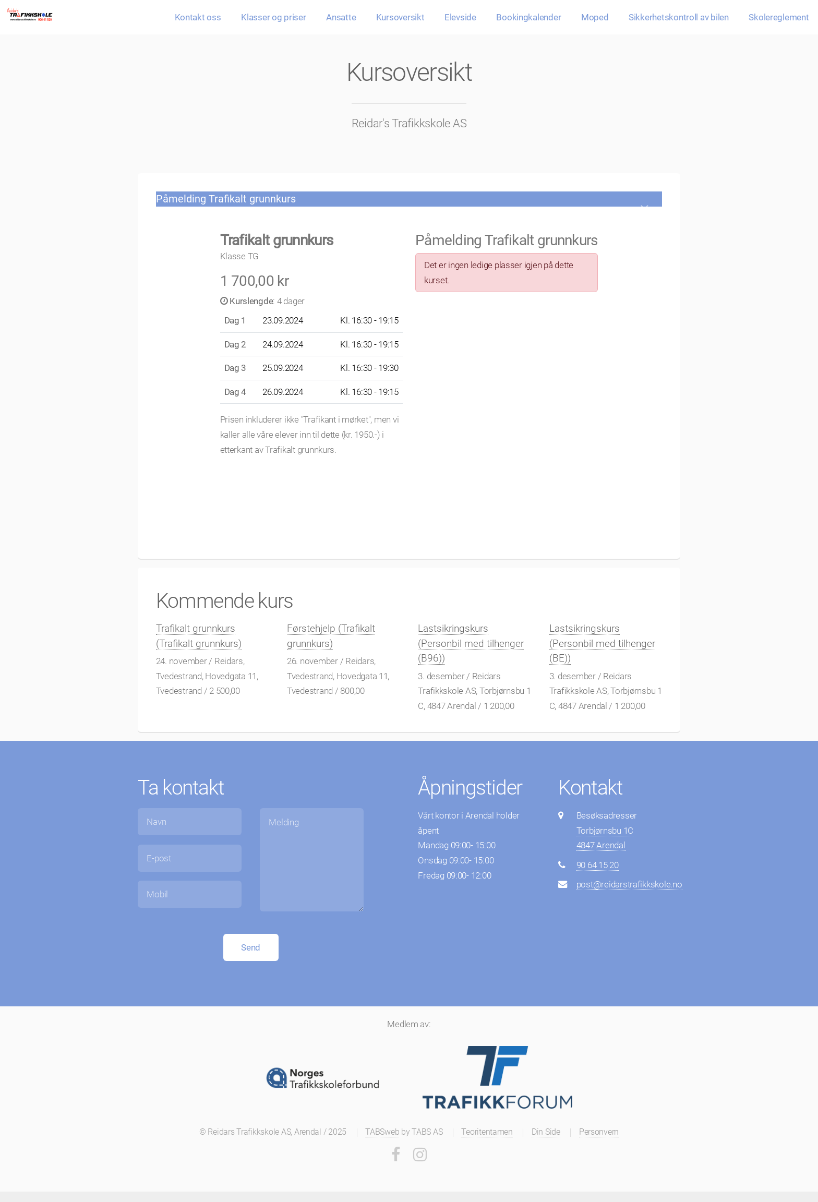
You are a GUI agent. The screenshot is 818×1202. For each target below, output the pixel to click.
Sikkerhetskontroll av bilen (679, 17)
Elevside (460, 17)
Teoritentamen (487, 1132)
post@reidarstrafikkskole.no (629, 884)
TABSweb (382, 1132)
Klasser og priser (273, 17)
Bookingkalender (528, 17)
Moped (595, 17)
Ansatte (341, 17)
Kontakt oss (198, 17)
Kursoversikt (400, 17)
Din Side (546, 1132)
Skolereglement (779, 17)
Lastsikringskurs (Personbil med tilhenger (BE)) (602, 643)
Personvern (599, 1132)
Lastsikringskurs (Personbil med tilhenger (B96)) (471, 643)
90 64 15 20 (597, 865)
